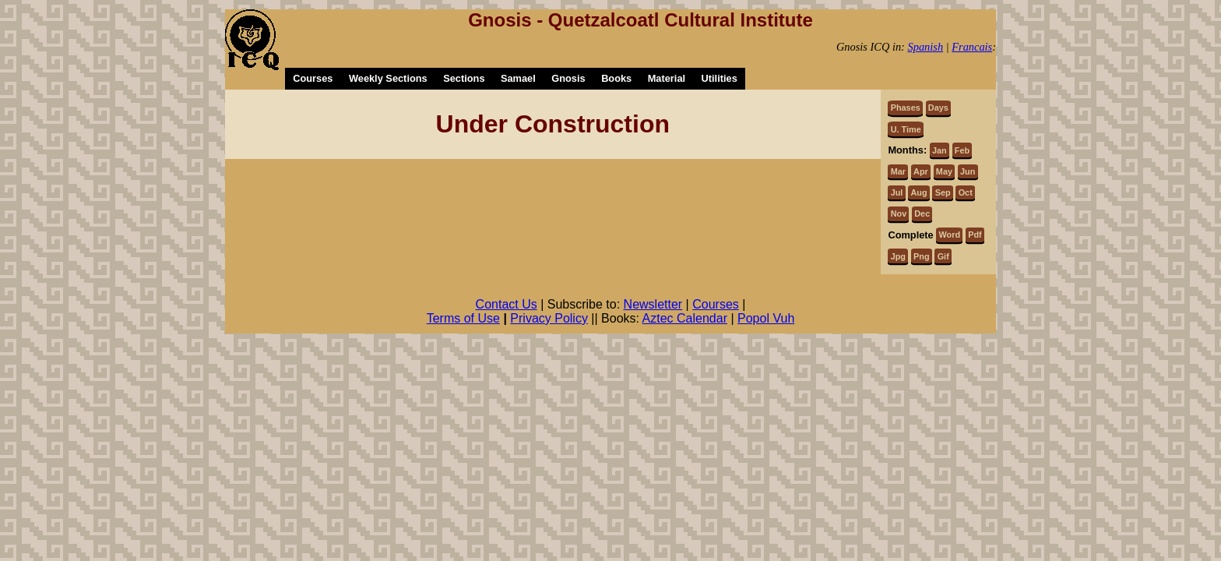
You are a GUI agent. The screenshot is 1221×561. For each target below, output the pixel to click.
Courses (313, 78)
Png (921, 256)
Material (666, 78)
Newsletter (653, 304)
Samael (518, 78)
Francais (972, 47)
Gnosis (568, 78)
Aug (918, 192)
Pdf (975, 234)
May (944, 171)
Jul (897, 192)
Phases (905, 107)
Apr (920, 171)
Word (950, 234)
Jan (939, 150)
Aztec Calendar (684, 318)
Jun (967, 171)
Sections (463, 78)
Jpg (898, 256)
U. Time (906, 129)
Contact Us (506, 304)
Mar (898, 171)
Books (616, 78)
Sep (943, 192)
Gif (943, 256)
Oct (966, 192)
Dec (922, 213)
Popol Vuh (765, 318)
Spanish (926, 47)
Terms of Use (463, 318)
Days (938, 107)
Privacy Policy (549, 318)
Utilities (719, 78)
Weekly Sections (388, 78)
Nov (899, 213)
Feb (962, 150)
